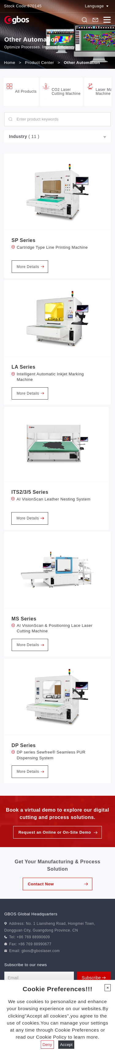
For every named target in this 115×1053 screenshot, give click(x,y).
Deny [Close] (47, 1044)
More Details (30, 267)
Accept (66, 1044)
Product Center (39, 62)
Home (9, 62)
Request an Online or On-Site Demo (54, 832)
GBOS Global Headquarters (30, 914)
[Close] (108, 987)
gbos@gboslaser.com (40, 951)
